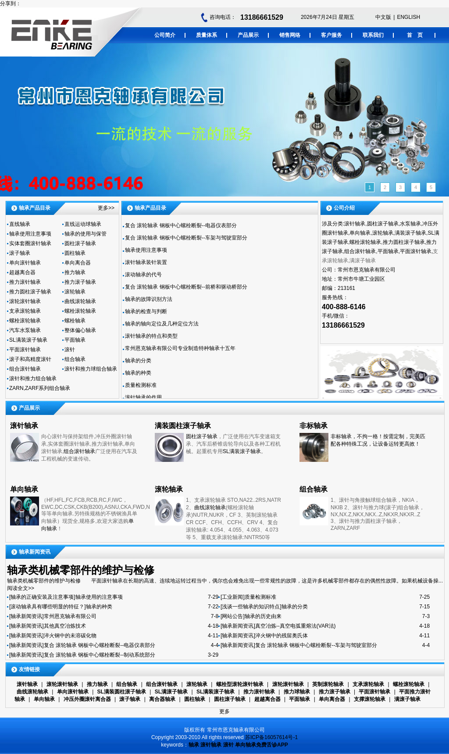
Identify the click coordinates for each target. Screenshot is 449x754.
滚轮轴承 (75, 292)
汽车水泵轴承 (25, 330)
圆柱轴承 (75, 253)
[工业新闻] (233, 597)
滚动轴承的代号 (143, 275)
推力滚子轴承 (80, 282)
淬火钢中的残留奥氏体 (281, 636)
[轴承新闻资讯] (26, 616)
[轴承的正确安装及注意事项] (42, 597)
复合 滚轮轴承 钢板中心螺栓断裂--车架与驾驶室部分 (186, 238)
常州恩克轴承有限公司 (70, 616)
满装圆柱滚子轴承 (183, 425)
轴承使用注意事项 (30, 234)
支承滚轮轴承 (25, 311)
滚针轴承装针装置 (146, 262)
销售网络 (289, 35)
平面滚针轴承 (25, 350)
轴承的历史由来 (263, 616)
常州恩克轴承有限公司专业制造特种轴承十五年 (180, 348)
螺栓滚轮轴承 (80, 311)
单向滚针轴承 (25, 263)
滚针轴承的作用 (143, 397)
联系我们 (373, 35)
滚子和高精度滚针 (30, 359)
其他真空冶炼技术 (65, 626)
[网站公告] (233, 616)
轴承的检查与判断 (146, 311)
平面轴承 (75, 340)
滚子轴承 (19, 253)
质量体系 (206, 35)
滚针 (69, 350)
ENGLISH (408, 17)
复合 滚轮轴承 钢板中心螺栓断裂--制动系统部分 (100, 655)
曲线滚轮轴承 (80, 301)
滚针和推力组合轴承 (33, 378)
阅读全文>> (20, 588)
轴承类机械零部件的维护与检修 (80, 570)
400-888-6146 (344, 307)
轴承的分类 (138, 360)
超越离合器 (22, 272)
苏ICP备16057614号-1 (271, 737)
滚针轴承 (354, 224)
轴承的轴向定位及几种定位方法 (162, 324)
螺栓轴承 (75, 321)
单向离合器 (77, 263)
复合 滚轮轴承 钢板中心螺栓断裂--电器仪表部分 (181, 225)
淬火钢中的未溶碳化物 (70, 636)
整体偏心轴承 (80, 330)
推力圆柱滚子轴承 (30, 292)
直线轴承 (19, 224)
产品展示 (248, 35)
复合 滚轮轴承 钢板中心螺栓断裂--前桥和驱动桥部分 (186, 287)
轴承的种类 (138, 373)
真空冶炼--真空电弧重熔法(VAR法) (295, 626)
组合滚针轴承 (25, 369)
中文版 (383, 17)
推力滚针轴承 (25, 282)
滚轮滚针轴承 (25, 301)
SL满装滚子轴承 (28, 340)
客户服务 (331, 35)
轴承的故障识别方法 (148, 299)
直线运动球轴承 (82, 224)
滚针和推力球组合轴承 (90, 369)
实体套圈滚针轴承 (30, 243)
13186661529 (261, 17)
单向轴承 (360, 233)
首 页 (415, 35)
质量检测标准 (141, 385)
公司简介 (164, 35)
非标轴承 (313, 425)
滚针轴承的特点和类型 (151, 336)
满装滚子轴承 (410, 233)
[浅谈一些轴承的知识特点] (251, 607)
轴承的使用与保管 (85, 234)
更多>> (106, 208)
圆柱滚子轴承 (80, 243)
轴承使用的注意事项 (99, 597)
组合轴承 (75, 359)
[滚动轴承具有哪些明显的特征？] (47, 607)
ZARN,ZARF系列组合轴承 (39, 388)
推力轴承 (75, 272)
